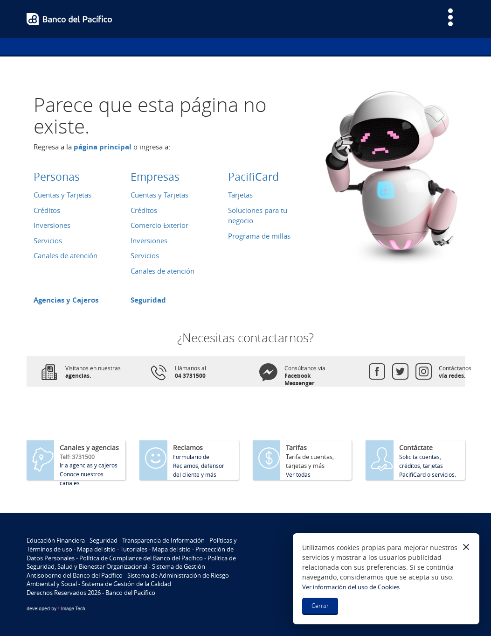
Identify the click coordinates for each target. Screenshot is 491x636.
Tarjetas (240, 194)
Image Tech (56, 608)
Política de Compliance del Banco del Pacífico (141, 558)
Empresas (155, 177)
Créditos (47, 210)
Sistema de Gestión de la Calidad (126, 583)
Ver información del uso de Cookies (351, 587)
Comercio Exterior (159, 225)
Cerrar (320, 605)
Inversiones (52, 225)
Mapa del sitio (96, 549)
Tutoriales (133, 549)
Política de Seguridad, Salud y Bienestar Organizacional (131, 562)
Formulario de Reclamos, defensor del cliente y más (198, 465)
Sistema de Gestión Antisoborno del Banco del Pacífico (116, 570)
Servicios (48, 240)
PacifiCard (253, 177)
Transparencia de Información (163, 540)
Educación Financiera (56, 540)
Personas (57, 177)
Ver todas (298, 474)
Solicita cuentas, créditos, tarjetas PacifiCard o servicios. (427, 465)
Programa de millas (259, 235)
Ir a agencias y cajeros (89, 465)
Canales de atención (65, 255)
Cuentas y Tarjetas (62, 194)
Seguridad (104, 540)
